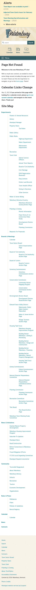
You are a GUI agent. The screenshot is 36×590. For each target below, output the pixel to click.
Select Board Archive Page (25, 247)
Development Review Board (26, 223)
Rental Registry (14, 509)
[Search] (14, 42)
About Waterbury (15, 470)
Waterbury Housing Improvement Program (26, 329)
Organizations (14, 491)
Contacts (4, 527)
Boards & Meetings (8, 236)
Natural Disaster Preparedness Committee (19, 376)
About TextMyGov (7, 571)
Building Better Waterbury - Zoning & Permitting (25, 335)
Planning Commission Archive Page (25, 393)
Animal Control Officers (24, 159)
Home (3, 540)
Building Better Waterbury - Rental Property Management (26, 355)
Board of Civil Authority (26, 167)
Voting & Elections (25, 189)
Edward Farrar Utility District (19, 304)
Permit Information (25, 211)
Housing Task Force (16, 326)
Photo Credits (6, 581)
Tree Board (13, 407)
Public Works (14, 136)
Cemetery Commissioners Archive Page (26, 274)
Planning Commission (25, 227)
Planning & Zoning (16, 209)
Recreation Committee (17, 398)
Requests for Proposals (17, 232)
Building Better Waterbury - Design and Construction (26, 343)
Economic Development (17, 488)
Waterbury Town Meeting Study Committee (20, 417)
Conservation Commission (18, 280)
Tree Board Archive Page (25, 411)
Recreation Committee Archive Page (26, 402)
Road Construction (16, 443)
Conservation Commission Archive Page (25, 290)
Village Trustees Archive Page (24, 320)
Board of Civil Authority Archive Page (26, 255)
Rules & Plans (6, 496)
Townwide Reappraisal (17, 467)
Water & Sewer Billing (17, 197)
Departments (6, 112)
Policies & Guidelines (16, 506)
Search (31, 43)
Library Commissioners (17, 367)
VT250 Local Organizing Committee (21, 455)
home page (19, 81)
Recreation (13, 152)
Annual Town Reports (26, 163)
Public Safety (14, 133)
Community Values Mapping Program (25, 283)
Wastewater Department (23, 146)
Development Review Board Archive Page (26, 299)
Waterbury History (15, 474)
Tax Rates (22, 128)
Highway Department (26, 139)
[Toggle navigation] (5, 58)
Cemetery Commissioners (18, 269)
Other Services (23, 192)
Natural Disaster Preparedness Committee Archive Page (25, 383)
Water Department (25, 142)
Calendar (12, 240)
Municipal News (15, 440)
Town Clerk (13, 155)
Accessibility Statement (9, 574)
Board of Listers (15, 260)
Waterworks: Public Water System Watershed (25, 309)
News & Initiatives (7, 423)
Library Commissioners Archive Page (26, 370)
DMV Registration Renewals (24, 174)
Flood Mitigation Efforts (18, 452)
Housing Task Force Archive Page (25, 361)
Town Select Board (16, 243)
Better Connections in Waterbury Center (20, 448)
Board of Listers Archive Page (24, 264)
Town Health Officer (25, 186)
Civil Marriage (23, 170)
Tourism (12, 484)
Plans (11, 502)
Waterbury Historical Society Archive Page (25, 204)
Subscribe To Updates (16, 436)
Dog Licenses (23, 179)
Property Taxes (14, 126)
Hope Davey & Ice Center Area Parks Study (25, 217)
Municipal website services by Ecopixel (14, 585)
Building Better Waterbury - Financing (25, 349)
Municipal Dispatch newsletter (19, 459)
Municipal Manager (16, 122)
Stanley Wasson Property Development (18, 427)
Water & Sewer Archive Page (26, 315)
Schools (12, 477)
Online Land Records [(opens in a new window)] (25, 182)
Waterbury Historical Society (19, 200)
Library (12, 119)
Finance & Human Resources (19, 115)
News (3, 522)
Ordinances (13, 499)
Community (5, 464)
